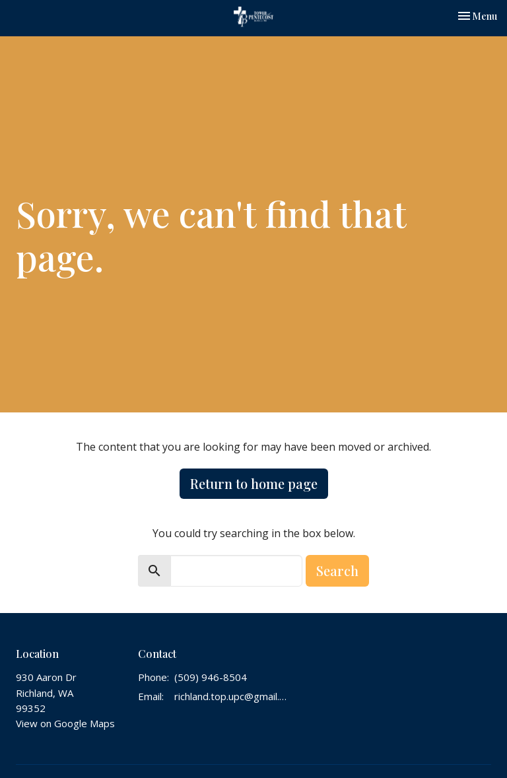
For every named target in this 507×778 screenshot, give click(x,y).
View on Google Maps (65, 723)
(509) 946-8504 (210, 677)
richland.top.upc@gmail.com (231, 696)
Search (337, 570)
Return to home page (254, 483)
